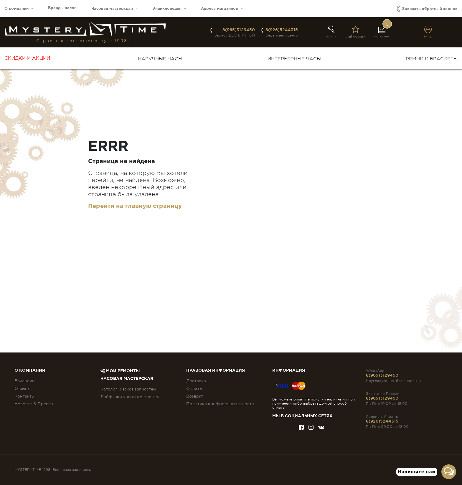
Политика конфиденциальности (220, 403)
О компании (18, 8)
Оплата (194, 388)
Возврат (194, 396)
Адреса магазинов (222, 8)
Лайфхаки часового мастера (130, 396)
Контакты (24, 396)
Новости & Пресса (33, 403)
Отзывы (22, 388)
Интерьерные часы (294, 59)
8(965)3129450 (238, 29)
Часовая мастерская (114, 8)
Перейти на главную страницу (135, 206)
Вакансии (24, 380)
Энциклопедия (169, 8)
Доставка (196, 380)
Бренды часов (62, 8)
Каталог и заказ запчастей (128, 389)
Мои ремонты (120, 371)
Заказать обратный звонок (427, 9)
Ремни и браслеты (432, 59)
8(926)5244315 (281, 29)
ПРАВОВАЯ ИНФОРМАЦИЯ (215, 370)
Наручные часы (160, 59)
